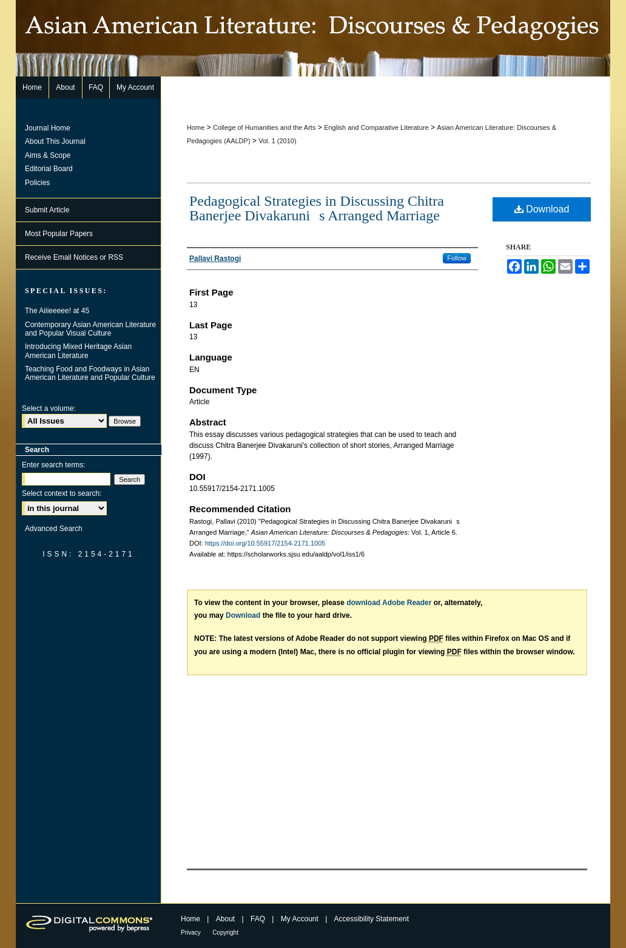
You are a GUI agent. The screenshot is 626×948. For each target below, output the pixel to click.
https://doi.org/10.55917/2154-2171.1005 (265, 543)
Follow (456, 258)
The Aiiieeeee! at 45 (57, 310)
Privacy (191, 932)
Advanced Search (53, 528)
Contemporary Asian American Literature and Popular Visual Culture (90, 328)
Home (195, 127)
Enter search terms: (54, 465)
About (225, 919)
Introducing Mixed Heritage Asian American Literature (78, 350)
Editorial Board (49, 168)
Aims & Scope (47, 155)
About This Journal (55, 141)
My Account (299, 919)
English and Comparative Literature (376, 127)
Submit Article (47, 210)
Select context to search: (61, 493)
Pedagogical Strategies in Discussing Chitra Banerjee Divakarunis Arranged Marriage (316, 208)
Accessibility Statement (371, 919)
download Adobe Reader (388, 602)
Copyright (225, 932)
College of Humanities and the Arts (264, 127)
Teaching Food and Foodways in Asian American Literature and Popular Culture (90, 373)
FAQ (258, 919)
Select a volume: (49, 408)
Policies (37, 182)
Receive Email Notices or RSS (74, 257)
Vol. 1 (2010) (277, 140)
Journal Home (47, 128)
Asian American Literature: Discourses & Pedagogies (313, 38)
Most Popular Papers (59, 233)
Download (542, 209)
